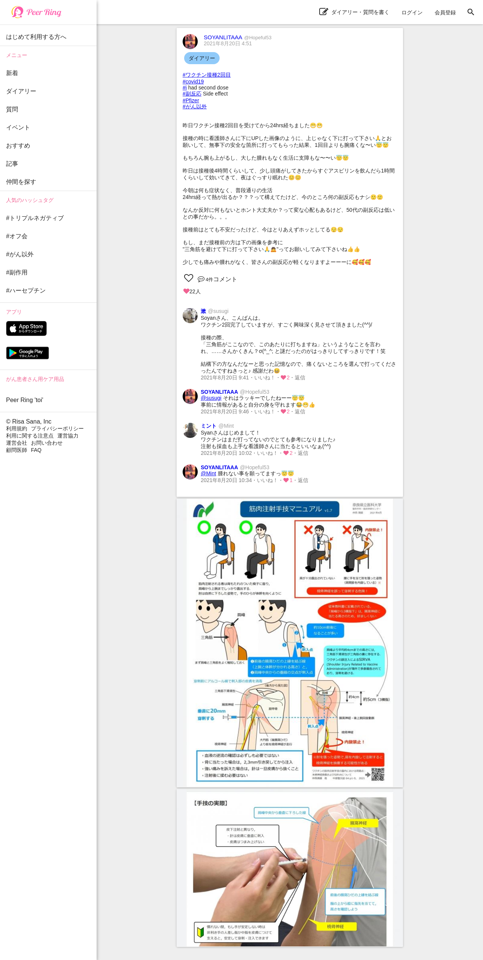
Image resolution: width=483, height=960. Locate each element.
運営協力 (67, 436)
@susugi (211, 398)
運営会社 (16, 443)
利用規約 (16, 428)
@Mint (208, 473)
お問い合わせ (47, 443)
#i (185, 88)
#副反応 (192, 94)
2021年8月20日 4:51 (228, 43)
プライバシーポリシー (57, 428)
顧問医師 (16, 450)
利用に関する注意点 (30, 436)
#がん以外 (195, 106)
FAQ (36, 450)
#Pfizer (191, 100)
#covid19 (193, 82)
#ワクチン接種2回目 (207, 75)
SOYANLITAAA (237, 37)
